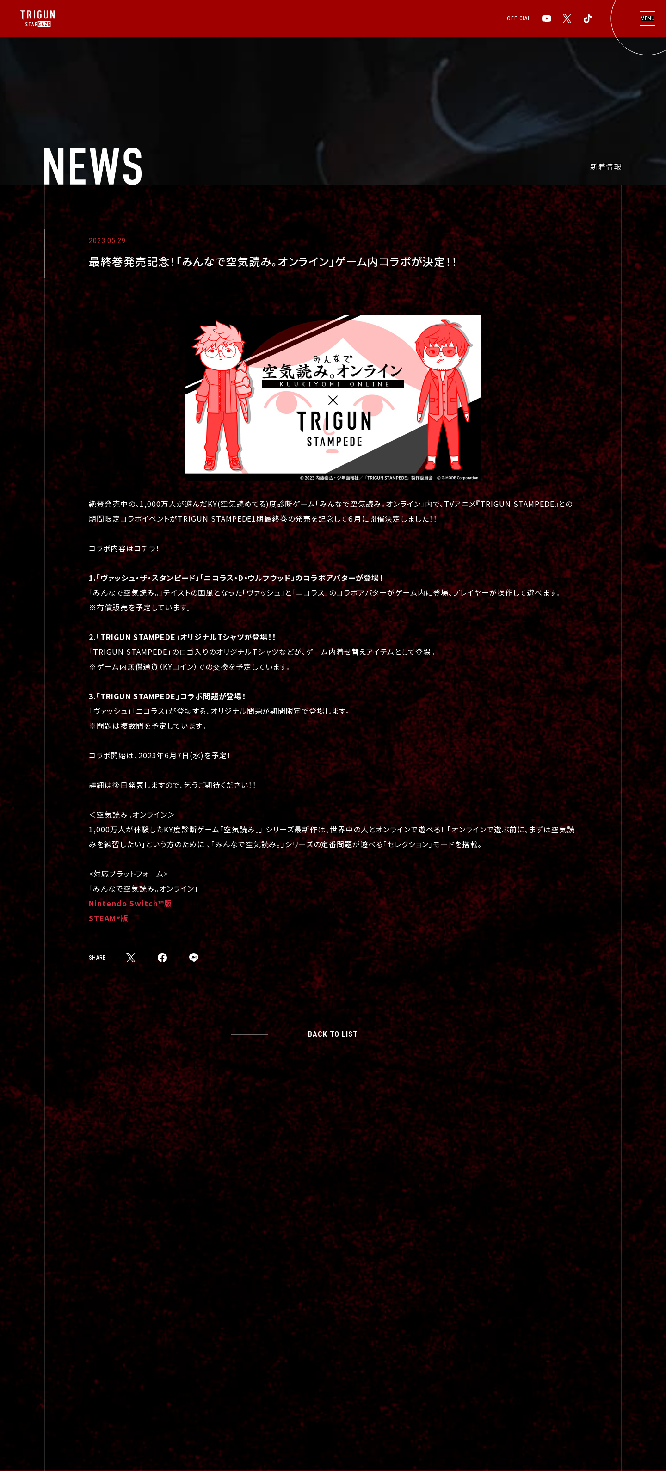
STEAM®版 (109, 917)
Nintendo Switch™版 (130, 903)
